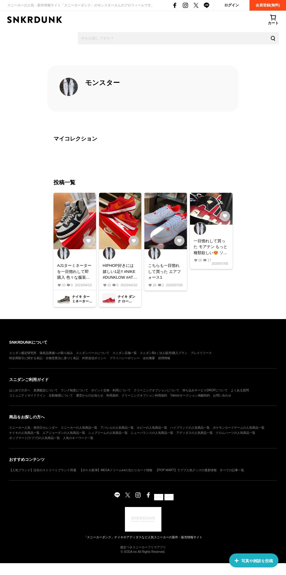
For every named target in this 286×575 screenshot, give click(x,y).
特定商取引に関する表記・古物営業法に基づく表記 (44, 358)
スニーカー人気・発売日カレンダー (33, 427)
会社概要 (149, 358)
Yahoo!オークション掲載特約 (190, 395)
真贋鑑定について (45, 390)
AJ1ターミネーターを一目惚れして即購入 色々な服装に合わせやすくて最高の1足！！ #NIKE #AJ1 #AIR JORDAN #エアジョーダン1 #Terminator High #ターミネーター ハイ (74, 272)
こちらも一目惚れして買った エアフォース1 (164, 271)
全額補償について (61, 395)
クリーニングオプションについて (156, 390)
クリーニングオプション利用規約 (144, 395)
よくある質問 (240, 390)
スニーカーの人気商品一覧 (79, 427)
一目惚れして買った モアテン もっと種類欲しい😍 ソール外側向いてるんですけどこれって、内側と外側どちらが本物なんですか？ (210, 247)
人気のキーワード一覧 (78, 438)
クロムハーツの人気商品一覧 (235, 432)
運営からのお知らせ (89, 395)
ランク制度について (74, 390)
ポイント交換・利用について (111, 390)
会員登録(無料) (268, 5)
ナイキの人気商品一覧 (24, 432)
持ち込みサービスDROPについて (205, 390)
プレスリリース (201, 353)
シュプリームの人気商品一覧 (108, 432)
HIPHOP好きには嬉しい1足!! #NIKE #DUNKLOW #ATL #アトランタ (119, 272)
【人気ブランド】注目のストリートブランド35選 (42, 470)
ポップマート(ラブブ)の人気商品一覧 (34, 438)
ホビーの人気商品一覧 (152, 427)
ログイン (231, 5)
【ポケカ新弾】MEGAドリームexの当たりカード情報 (115, 470)
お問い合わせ (222, 395)
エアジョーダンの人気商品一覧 (64, 432)
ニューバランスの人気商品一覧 (152, 432)
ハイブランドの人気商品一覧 (190, 427)
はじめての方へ (19, 390)
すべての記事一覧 (232, 470)
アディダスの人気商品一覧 (194, 432)
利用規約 (112, 395)
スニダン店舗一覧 (124, 353)
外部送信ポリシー (94, 358)
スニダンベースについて (92, 353)
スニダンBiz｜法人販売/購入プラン (164, 353)
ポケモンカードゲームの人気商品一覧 (238, 427)
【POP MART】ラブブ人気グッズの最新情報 (186, 470)
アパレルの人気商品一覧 (117, 427)
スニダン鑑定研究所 (22, 353)
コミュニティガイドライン (27, 395)
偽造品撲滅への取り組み (56, 353)
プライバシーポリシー (124, 358)
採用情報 (164, 358)
